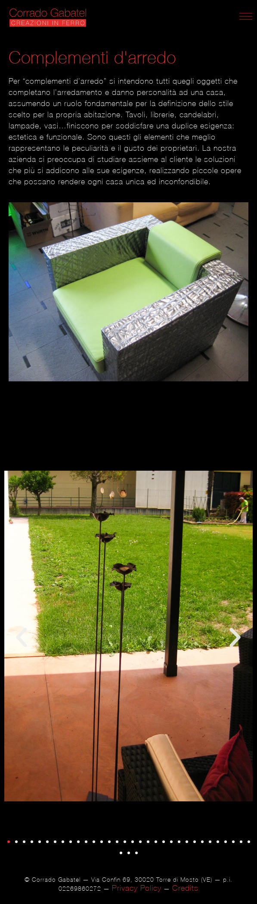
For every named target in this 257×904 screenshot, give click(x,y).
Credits (185, 887)
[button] (22, 638)
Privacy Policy (136, 887)
